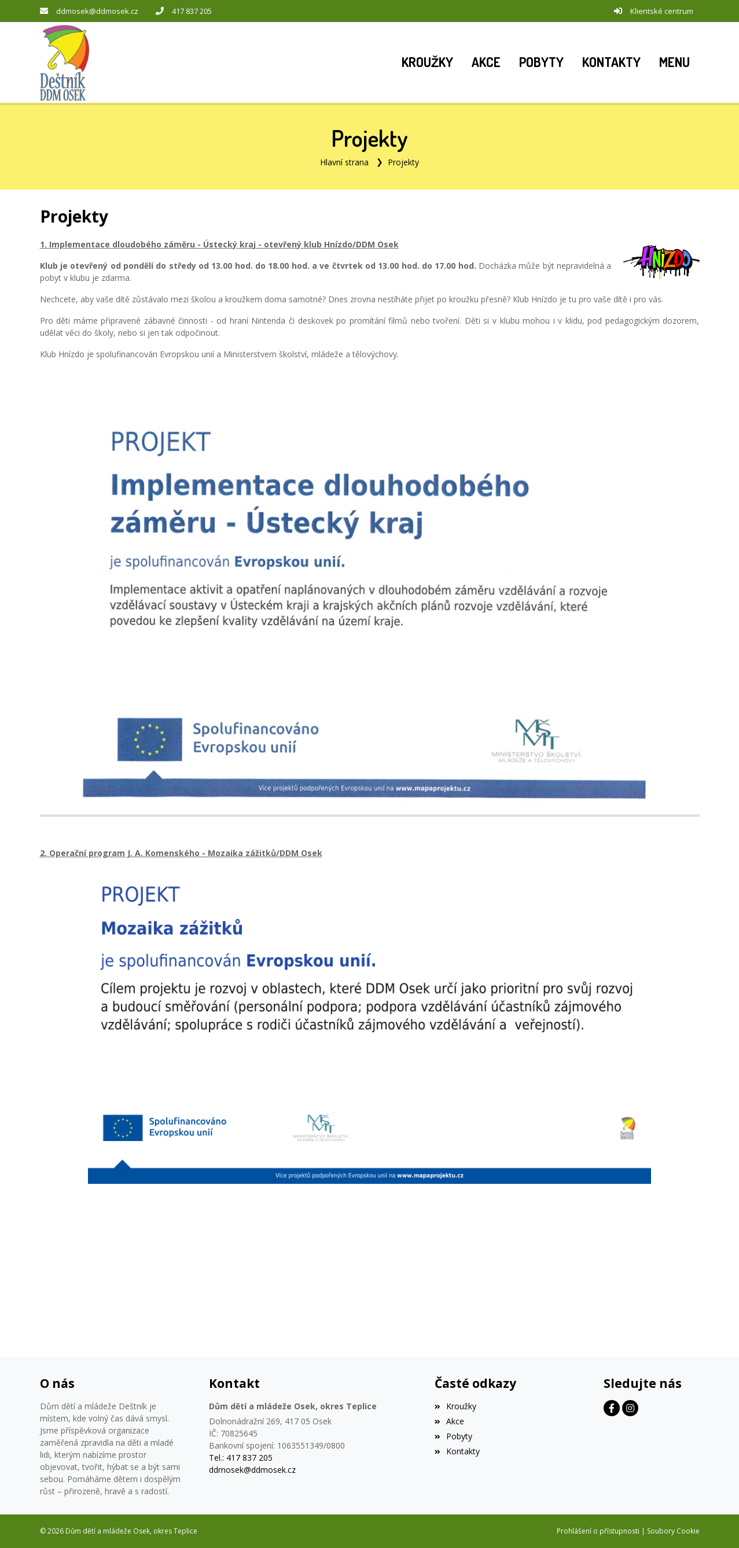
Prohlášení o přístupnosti (598, 1531)
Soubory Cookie (673, 1531)
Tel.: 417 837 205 (241, 1457)
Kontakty (457, 1451)
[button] (674, 62)
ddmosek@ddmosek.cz (97, 11)
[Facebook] (612, 1408)
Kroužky (455, 1406)
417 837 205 (192, 11)
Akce (449, 1421)
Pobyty (453, 1436)
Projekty (403, 162)
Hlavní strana (344, 162)
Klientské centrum (661, 11)
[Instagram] (630, 1408)
